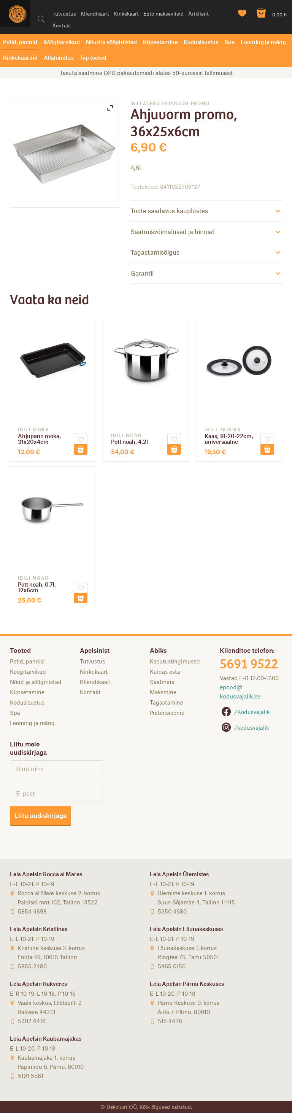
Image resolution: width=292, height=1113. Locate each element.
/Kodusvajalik (245, 711)
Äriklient (198, 13)
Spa (229, 41)
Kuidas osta (165, 671)
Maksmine (163, 692)
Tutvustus (64, 13)
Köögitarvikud (61, 41)
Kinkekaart (126, 13)
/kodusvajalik (244, 727)
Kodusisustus (201, 41)
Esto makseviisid (163, 13)
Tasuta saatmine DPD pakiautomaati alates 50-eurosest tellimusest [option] (146, 72)
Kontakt (61, 25)
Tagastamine (166, 702)
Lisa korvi (80, 449)
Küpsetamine (160, 41)
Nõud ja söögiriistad (111, 41)
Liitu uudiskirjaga (40, 815)
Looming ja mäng (263, 41)
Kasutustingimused (175, 661)
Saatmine (162, 681)
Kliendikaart (95, 13)
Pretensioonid (167, 712)
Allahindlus (58, 57)
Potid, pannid (20, 41)
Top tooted (92, 57)
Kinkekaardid (20, 57)
